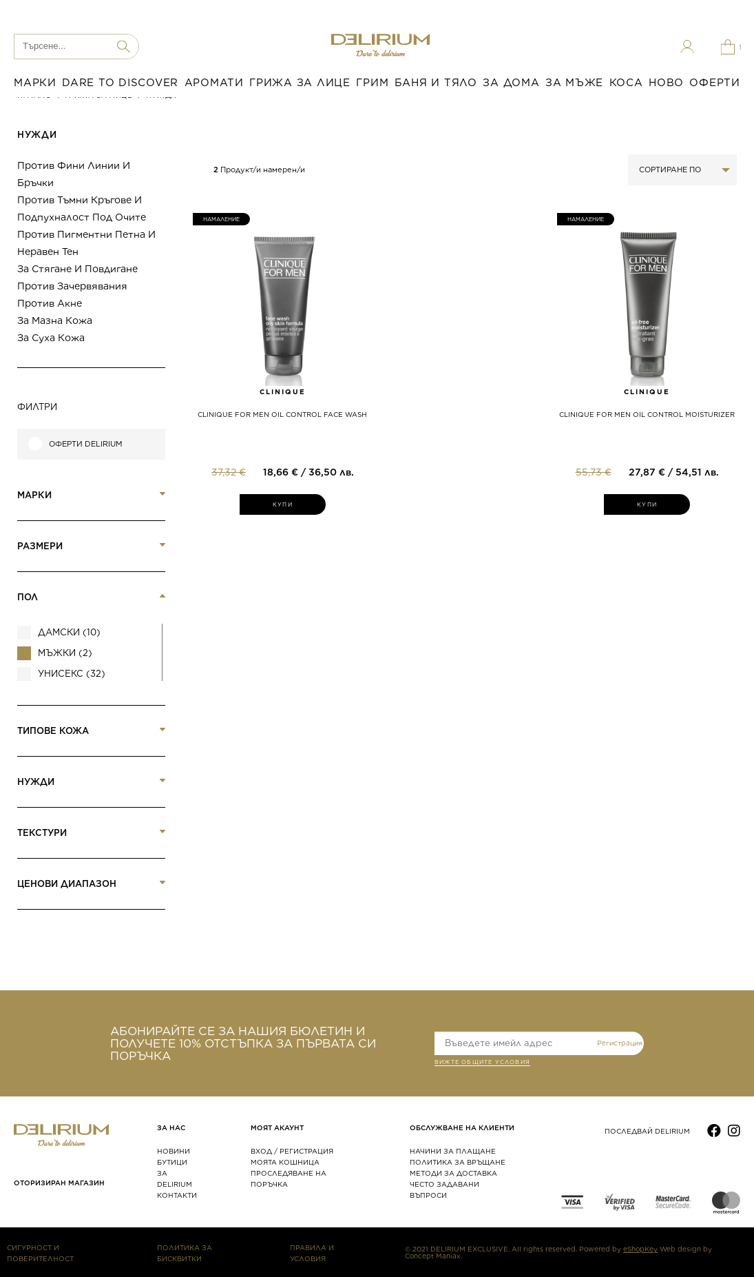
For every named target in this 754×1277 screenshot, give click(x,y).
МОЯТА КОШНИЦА (285, 1162)
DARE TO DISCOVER (120, 82)
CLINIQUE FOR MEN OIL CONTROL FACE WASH (282, 414)
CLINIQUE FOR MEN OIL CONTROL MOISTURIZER (647, 414)
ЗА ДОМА (511, 82)
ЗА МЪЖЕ (574, 82)
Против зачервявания (72, 286)
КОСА (626, 82)
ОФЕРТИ (714, 82)
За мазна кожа (54, 320)
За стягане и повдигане (77, 268)
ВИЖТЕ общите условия (482, 1063)
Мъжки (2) (65, 652)
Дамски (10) (69, 632)
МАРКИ (35, 82)
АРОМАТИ (214, 82)
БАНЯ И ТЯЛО (436, 82)
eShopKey (640, 1249)
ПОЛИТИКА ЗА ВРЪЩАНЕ (457, 1162)
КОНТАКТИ (177, 1195)
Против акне (49, 303)
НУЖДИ (36, 135)
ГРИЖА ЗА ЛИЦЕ (299, 82)
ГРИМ (372, 82)
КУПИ (283, 504)
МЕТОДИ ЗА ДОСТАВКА (453, 1173)
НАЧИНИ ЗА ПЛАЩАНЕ (453, 1151)
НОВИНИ (173, 1151)
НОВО (666, 82)
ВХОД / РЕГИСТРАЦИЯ (292, 1151)
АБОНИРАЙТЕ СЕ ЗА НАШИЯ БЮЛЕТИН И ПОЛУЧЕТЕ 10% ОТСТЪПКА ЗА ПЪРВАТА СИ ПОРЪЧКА (243, 1043)
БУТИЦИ (172, 1162)
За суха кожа (51, 337)
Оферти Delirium (86, 444)
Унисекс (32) (71, 673)
